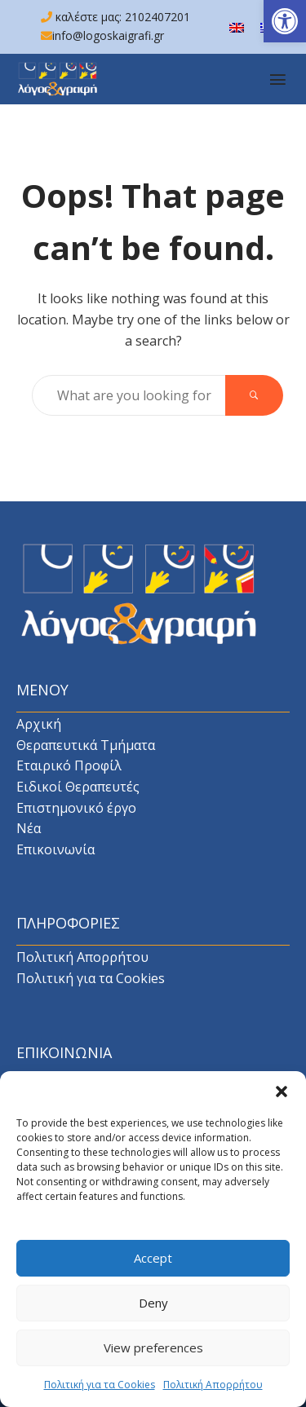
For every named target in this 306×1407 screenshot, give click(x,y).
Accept (153, 1267)
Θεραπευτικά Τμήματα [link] (85, 745)
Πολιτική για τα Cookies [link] (99, 1393)
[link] (285, 21)
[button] (281, 1100)
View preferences (153, 1356)
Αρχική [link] (38, 724)
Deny (153, 1311)
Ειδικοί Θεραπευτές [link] (78, 787)
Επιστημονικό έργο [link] (76, 808)
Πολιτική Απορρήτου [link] (213, 1393)
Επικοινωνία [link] (55, 849)
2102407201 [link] (157, 16)
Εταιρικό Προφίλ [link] (69, 765)
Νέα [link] (28, 828)
